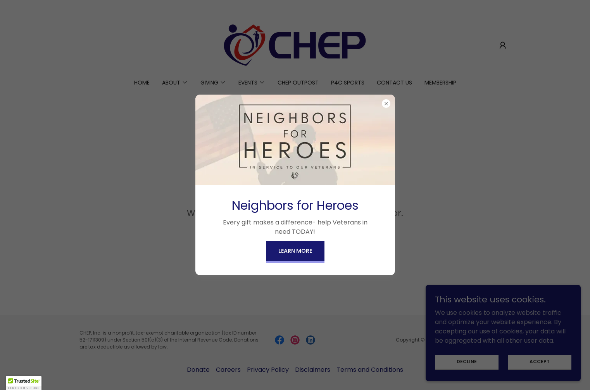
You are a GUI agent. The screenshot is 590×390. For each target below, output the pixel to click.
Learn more (295, 251)
